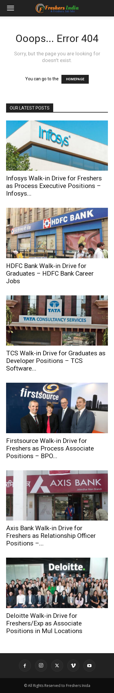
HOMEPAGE (75, 79)
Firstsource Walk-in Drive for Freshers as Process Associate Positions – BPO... (50, 448)
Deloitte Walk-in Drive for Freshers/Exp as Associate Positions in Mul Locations (44, 623)
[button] (10, 8)
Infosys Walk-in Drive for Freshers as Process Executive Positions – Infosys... (54, 186)
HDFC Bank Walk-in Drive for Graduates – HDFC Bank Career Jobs (50, 273)
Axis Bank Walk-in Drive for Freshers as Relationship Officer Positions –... (51, 535)
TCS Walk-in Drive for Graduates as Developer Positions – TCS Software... (55, 361)
